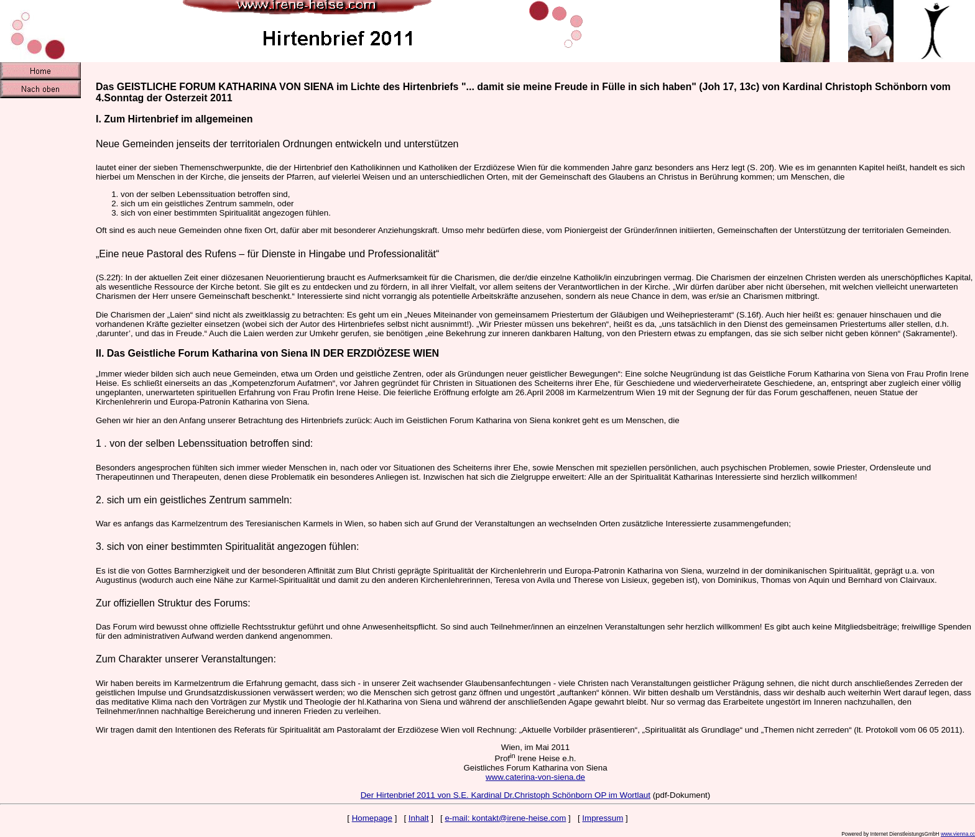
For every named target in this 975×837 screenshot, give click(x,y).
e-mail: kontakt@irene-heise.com (505, 818)
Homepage (372, 818)
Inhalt (419, 818)
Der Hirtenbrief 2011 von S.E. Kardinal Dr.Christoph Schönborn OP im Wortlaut (505, 795)
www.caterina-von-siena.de (535, 777)
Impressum (602, 818)
